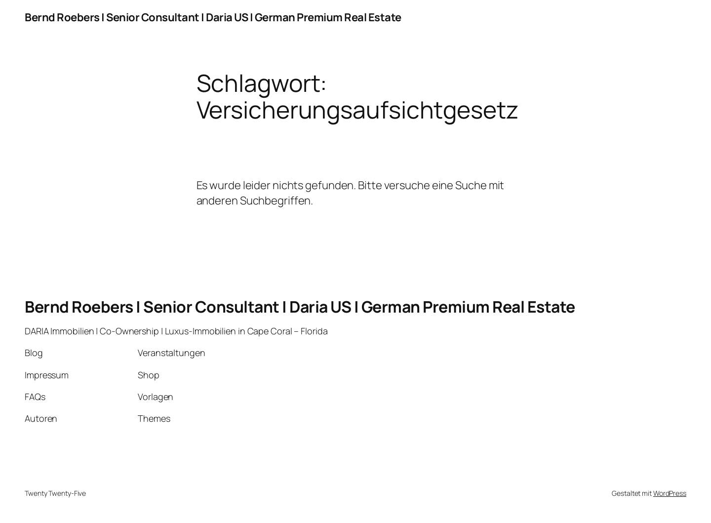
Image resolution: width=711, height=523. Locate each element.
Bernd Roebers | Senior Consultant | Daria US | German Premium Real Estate (213, 17)
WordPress (669, 493)
